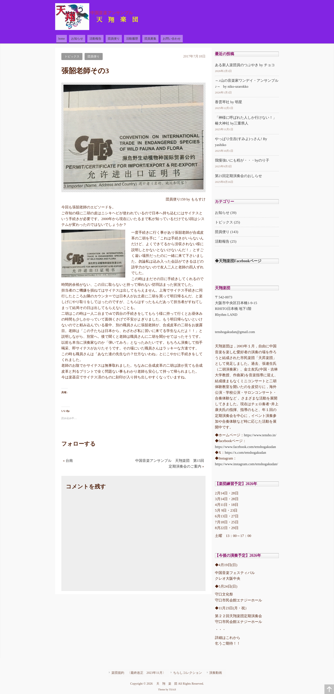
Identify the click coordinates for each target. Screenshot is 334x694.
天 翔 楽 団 (114, 20)
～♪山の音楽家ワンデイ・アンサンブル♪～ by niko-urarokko (246, 84)
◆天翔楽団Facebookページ (238, 261)
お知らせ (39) (225, 213)
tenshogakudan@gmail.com (235, 332)
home (61, 38)
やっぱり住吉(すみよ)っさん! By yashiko (241, 142)
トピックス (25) (227, 222)
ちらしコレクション (187, 673)
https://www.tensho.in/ (260, 436)
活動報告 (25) (225, 242)
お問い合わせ (172, 38)
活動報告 (95, 38)
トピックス (72, 56)
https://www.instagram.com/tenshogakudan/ (247, 464)
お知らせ (77, 38)
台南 (69, 461)
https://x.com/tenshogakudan (245, 453)
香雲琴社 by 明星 (228, 102)
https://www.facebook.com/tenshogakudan (246, 447)
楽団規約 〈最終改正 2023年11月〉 (139, 673)
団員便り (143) (226, 232)
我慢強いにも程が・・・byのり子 (242, 161)
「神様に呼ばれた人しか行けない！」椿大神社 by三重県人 (245, 121)
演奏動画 (215, 673)
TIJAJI (172, 689)
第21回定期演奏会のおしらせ (238, 176)
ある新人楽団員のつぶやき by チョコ (245, 65)
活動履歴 (132, 38)
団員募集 (150, 38)
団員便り (114, 38)
